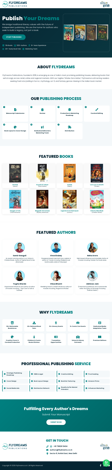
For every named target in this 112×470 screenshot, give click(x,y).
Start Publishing (14, 37)
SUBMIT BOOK (56, 422)
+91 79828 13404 (60, 446)
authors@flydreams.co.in (61, 450)
